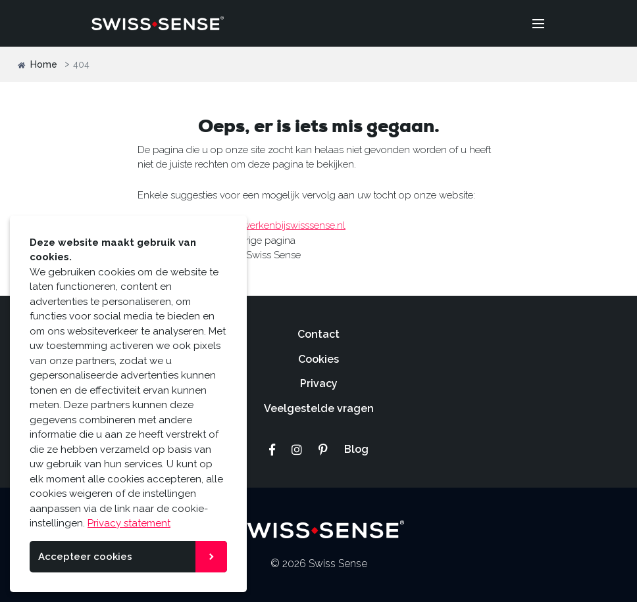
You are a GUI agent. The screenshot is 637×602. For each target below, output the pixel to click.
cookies (48, 493)
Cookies (318, 359)
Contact (318, 334)
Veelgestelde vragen (319, 408)
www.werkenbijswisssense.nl (281, 225)
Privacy (319, 383)
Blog (356, 449)
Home (37, 65)
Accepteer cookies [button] (85, 557)
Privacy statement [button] (129, 523)
